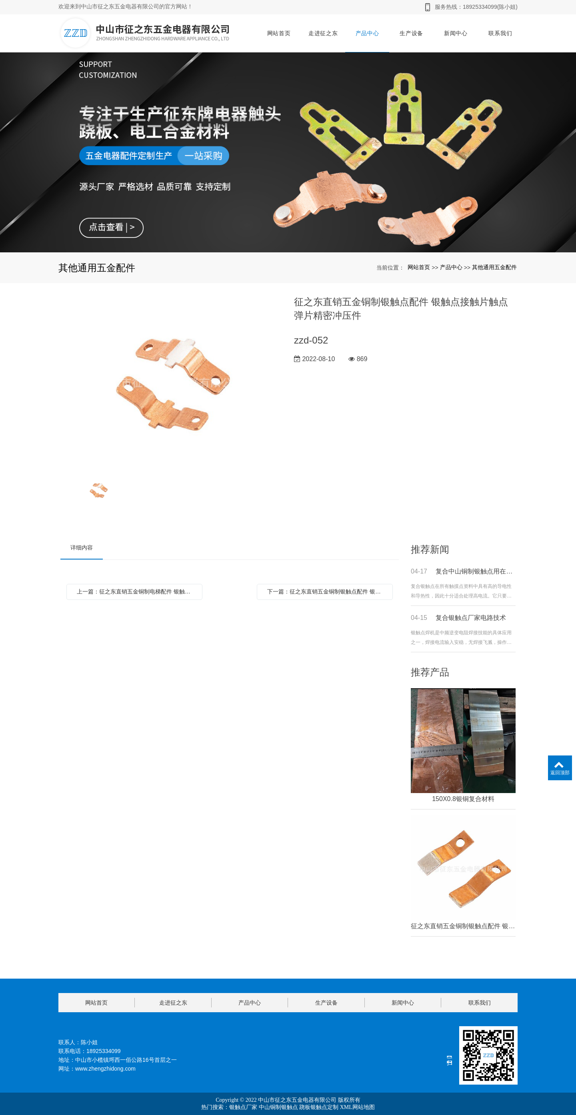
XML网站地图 (357, 1107)
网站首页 (279, 33)
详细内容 (81, 547)
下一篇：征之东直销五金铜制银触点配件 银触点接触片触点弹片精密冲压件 (326, 591)
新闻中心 (456, 33)
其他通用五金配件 (494, 267)
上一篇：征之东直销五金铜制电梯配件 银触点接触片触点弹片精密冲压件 (136, 591)
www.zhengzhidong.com (105, 1068)
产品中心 (367, 33)
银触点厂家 (243, 1107)
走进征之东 (323, 33)
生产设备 (411, 33)
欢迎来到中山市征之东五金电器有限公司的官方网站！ (125, 6)
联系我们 (500, 33)
